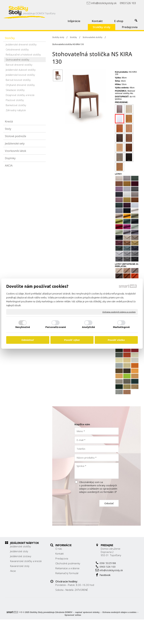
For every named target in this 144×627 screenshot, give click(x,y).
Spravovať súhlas (72, 622)
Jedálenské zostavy (20, 556)
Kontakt (75, 551)
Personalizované (55, 327)
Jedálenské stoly (19, 551)
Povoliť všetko (116, 340)
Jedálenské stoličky (20, 546)
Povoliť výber (72, 340)
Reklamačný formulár (82, 570)
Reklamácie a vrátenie (83, 566)
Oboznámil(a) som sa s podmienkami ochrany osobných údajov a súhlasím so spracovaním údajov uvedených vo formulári (98, 486)
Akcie (13, 570)
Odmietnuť (27, 340)
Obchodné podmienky (83, 561)
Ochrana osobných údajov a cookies (119, 312)
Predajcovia (77, 556)
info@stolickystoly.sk (126, 568)
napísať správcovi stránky (87, 620)
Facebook (120, 572)
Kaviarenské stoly (19, 566)
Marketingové (121, 327)
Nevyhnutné (22, 327)
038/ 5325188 (123, 560)
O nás (74, 546)
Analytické (88, 327)
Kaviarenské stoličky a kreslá (25, 561)
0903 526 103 (123, 564)
